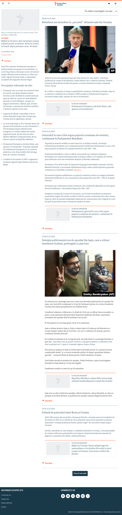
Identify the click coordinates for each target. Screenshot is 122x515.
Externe (4, 38)
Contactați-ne (6, 495)
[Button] (6, 61)
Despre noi (5, 499)
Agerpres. (78, 170)
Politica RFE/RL (6, 503)
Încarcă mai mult (80, 473)
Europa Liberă (6, 55)
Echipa (3, 507)
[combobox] (101, 11)
